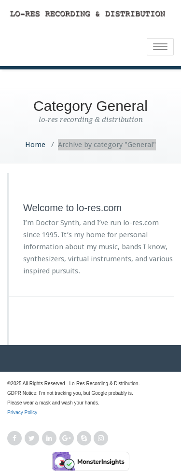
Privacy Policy (90, 418)
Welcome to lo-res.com (72, 207)
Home (35, 144)
